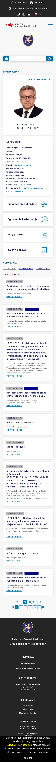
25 (30, 602)
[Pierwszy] (13, 607)
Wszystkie (9, 269)
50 (34, 602)
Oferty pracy (11, 274)
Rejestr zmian (28, 709)
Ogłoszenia (43, 269)
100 (39, 602)
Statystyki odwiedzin (28, 713)
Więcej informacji (16, 191)
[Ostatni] (43, 607)
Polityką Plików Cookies (19, 745)
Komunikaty (26, 269)
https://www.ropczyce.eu (31, 188)
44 (39, 607)
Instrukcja (38, 2)
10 (25, 602)
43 (34, 607)
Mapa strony (19, 2)
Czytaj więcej (14, 297)
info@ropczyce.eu (22, 165)
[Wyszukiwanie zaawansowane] (27, 58)
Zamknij (28, 757)
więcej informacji (39, 79)
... (30, 607)
